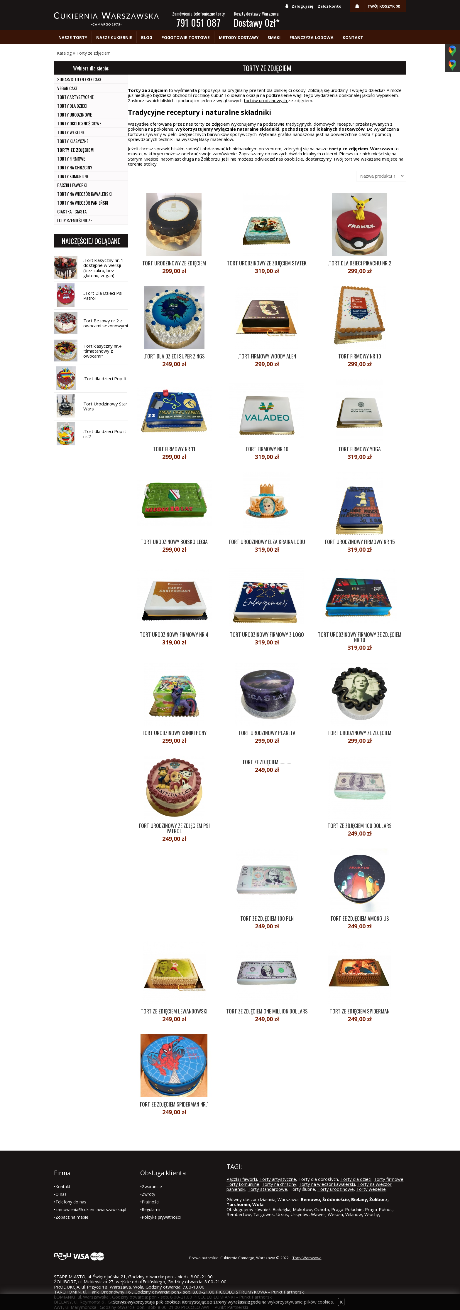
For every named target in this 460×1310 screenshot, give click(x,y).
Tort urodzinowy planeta (267, 733)
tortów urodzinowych (266, 100)
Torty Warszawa (307, 1257)
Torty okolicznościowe (79, 123)
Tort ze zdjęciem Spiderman (360, 1011)
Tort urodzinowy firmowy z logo (267, 634)
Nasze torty (72, 37)
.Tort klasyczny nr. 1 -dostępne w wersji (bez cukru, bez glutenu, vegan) (104, 267)
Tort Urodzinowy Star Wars (105, 406)
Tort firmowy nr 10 (267, 449)
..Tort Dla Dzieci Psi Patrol (102, 295)
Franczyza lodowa (312, 37)
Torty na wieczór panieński (82, 202)
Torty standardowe (267, 1189)
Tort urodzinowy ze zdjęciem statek (267, 263)
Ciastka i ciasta (72, 211)
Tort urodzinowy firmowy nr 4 (174, 634)
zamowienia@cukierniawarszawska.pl (90, 1209)
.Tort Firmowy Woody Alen (267, 356)
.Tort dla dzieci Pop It (105, 378)
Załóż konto (329, 6)
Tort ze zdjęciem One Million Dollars (267, 1011)
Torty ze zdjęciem (94, 53)
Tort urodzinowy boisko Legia (174, 541)
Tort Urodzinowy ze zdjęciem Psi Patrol (174, 828)
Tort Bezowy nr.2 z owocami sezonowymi (105, 323)
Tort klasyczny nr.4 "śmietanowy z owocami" (102, 351)
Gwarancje (152, 1186)
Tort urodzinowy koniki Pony (174, 733)
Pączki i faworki (72, 185)
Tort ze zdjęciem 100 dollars (360, 825)
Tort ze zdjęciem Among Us (359, 918)
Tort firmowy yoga (359, 449)
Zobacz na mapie (71, 1217)
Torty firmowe (71, 158)
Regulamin (152, 1209)
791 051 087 (198, 22)
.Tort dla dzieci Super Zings (174, 356)
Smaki (274, 37)
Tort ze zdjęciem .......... (266, 762)
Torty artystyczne (75, 97)
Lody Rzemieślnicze (74, 220)
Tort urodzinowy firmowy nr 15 (359, 541)
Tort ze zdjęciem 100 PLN (267, 918)
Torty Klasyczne (72, 141)
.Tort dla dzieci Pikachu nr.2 (359, 263)
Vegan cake (67, 88)
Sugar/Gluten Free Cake (79, 79)
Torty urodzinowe (74, 114)
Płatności (150, 1202)
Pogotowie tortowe (185, 37)
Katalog (64, 53)
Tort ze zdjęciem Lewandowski (174, 1011)
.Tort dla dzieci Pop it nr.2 (104, 433)
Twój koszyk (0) (384, 6)
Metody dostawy (238, 37)
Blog (146, 37)
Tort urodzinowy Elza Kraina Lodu (267, 541)
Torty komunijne (73, 176)
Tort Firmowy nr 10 (359, 356)
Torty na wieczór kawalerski (84, 194)
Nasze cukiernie (114, 37)
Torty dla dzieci (72, 105)
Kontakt (353, 37)
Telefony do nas (70, 1202)
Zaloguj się (302, 6)
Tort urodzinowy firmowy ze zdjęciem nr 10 (359, 637)
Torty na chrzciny (74, 167)
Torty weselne (70, 132)
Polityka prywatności (161, 1217)
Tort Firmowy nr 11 (174, 449)
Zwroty (148, 1194)
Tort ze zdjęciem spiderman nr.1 (174, 1104)
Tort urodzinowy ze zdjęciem (174, 263)
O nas (61, 1194)
